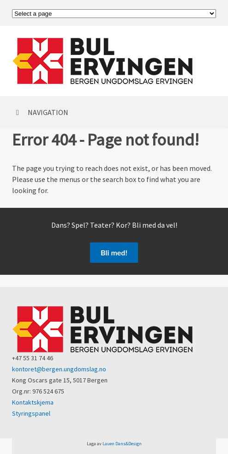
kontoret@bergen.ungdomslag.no (59, 369)
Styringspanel (31, 413)
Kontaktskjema (33, 402)
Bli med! (114, 252)
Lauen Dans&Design (122, 444)
